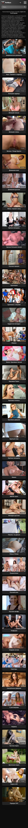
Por (8, 2)
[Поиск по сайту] (25, 7)
